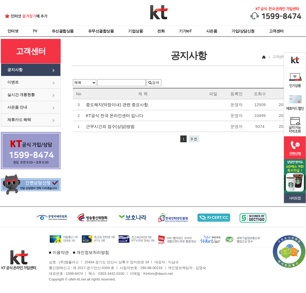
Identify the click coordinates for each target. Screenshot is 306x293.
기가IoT (185, 31)
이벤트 (13, 82)
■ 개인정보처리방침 (91, 252)
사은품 (211, 31)
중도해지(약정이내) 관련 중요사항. (119, 104)
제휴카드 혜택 (19, 120)
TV (35, 31)
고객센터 (276, 31)
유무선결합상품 (101, 31)
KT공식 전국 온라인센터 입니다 (115, 115)
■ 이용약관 (59, 252)
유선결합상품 (63, 31)
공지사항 (15, 69)
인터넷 (12, 31)
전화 (161, 31)
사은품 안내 (17, 107)
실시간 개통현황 (21, 94)
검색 (153, 83)
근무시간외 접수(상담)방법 (111, 126)
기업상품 (135, 31)
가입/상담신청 (242, 31)
